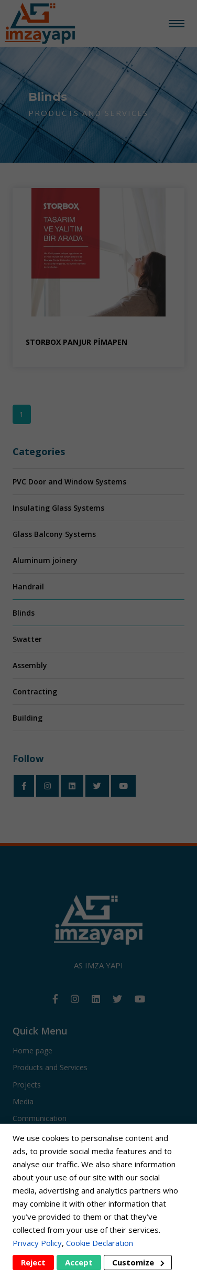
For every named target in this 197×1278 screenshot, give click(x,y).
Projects (27, 1085)
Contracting (35, 691)
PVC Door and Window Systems (69, 482)
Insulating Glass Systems (58, 508)
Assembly (30, 665)
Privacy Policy (37, 1243)
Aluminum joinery (45, 560)
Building (27, 718)
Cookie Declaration (99, 1243)
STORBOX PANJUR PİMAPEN (76, 342)
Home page (32, 1050)
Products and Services (50, 1067)
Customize (138, 1262)
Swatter (27, 639)
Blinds (24, 613)
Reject (33, 1262)
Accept (79, 1262)
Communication (40, 1118)
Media (23, 1101)
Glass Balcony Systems (54, 534)
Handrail (28, 587)
